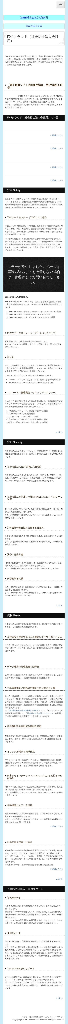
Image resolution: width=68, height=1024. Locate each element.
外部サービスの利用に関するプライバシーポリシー (43, 1017)
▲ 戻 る (59, 432)
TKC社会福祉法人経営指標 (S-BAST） (25, 710)
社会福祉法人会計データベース (40, 713)
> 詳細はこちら (56, 135)
